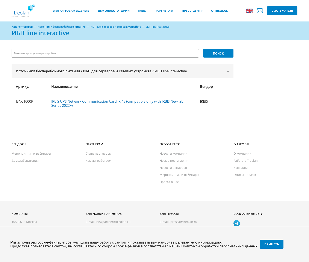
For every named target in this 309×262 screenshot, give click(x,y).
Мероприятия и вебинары (31, 153)
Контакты (240, 168)
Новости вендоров (173, 168)
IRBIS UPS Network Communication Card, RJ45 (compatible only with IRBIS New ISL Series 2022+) (117, 103)
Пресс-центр (192, 11)
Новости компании (174, 153)
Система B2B (282, 11)
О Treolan (219, 11)
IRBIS (142, 11)
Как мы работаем (98, 160)
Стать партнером (98, 153)
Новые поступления (174, 160)
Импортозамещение (71, 11)
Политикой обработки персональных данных (219, 246)
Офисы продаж (244, 175)
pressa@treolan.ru (183, 222)
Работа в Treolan (245, 160)
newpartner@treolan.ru (113, 222)
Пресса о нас (169, 182)
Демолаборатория (114, 11)
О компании (242, 153)
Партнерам (163, 11)
